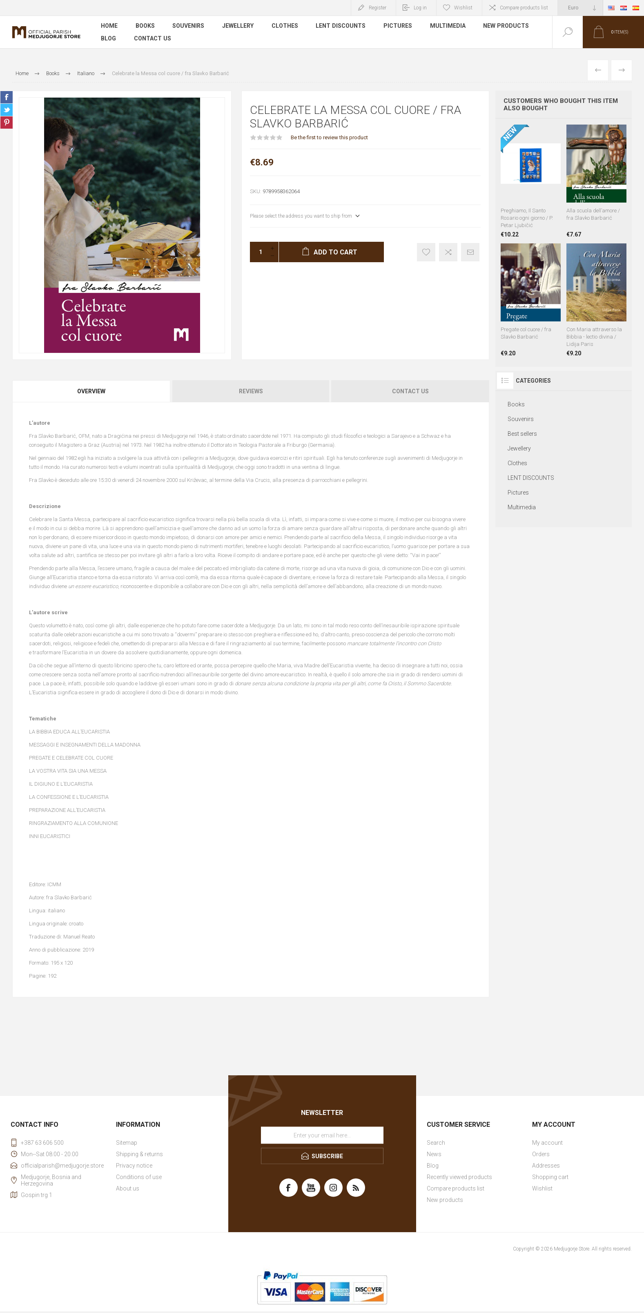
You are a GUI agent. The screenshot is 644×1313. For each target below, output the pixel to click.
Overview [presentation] (91, 391)
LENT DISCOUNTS (341, 26)
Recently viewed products (459, 1177)
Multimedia (448, 26)
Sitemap (126, 1142)
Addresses (546, 1165)
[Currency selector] (580, 8)
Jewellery (238, 26)
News (434, 1154)
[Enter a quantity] (258, 252)
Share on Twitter (6, 110)
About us (127, 1188)
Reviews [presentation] (251, 391)
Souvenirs (189, 26)
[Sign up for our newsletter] (322, 1135)
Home (109, 26)
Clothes (285, 26)
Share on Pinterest (6, 122)
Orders (541, 1154)
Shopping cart (550, 1177)
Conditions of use (139, 1177)
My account (547, 1142)
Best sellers (522, 433)
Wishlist (542, 1188)
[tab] (91, 391)
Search (436, 1142)
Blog (108, 38)
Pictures (398, 26)
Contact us (152, 38)
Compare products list (524, 8)
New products (506, 26)
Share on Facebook (6, 97)
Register (377, 8)
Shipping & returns (139, 1154)
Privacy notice (134, 1165)
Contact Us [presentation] (410, 391)
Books (145, 26)
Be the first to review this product (329, 137)
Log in (420, 8)
